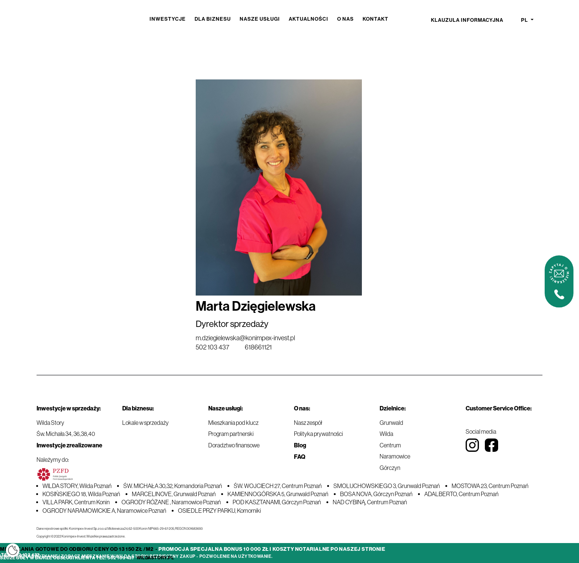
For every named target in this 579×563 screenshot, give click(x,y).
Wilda (386, 433)
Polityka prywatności (318, 433)
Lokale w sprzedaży (145, 422)
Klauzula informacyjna (467, 20)
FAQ (299, 456)
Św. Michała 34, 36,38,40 (66, 433)
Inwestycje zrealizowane (69, 445)
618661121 (258, 347)
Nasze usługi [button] (260, 19)
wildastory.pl (155, 557)
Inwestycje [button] (168, 19)
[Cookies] (13, 550)
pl (525, 20)
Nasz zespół (308, 422)
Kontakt (375, 19)
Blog (300, 445)
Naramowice (395, 456)
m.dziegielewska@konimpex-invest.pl (245, 338)
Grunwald (391, 422)
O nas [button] (345, 19)
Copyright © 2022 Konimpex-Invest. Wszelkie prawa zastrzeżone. (81, 536)
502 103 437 (212, 347)
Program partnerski (231, 433)
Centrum (390, 445)
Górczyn (390, 467)
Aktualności (308, 19)
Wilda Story (50, 422)
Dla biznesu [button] (213, 19)
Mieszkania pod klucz (233, 422)
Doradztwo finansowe (234, 445)
